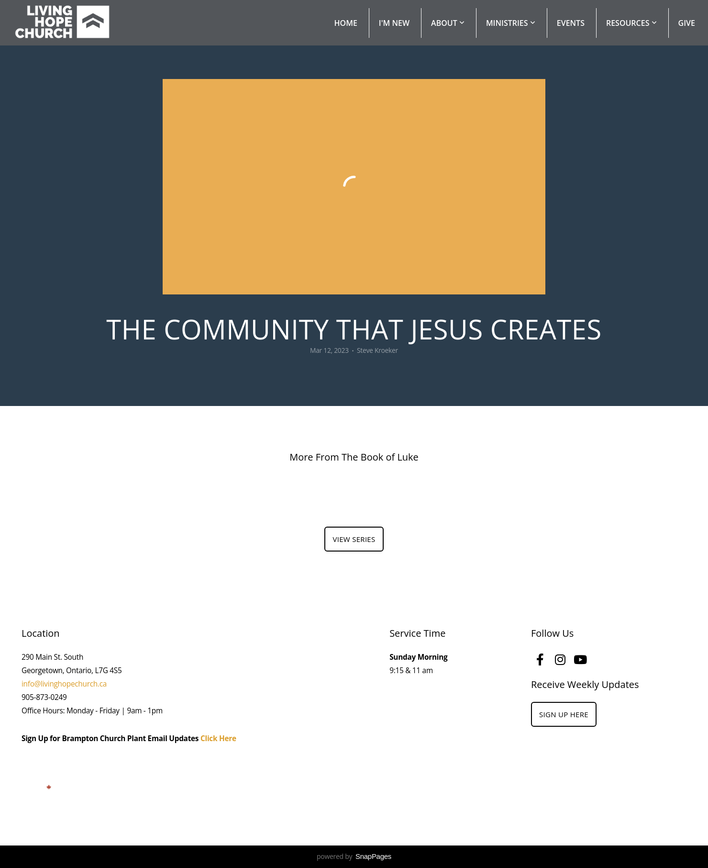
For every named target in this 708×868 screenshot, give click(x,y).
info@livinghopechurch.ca (64, 684)
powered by (354, 856)
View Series (353, 539)
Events (571, 23)
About (448, 23)
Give (686, 23)
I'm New (394, 23)
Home (345, 23)
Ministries (510, 23)
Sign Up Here (563, 714)
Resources (631, 23)
